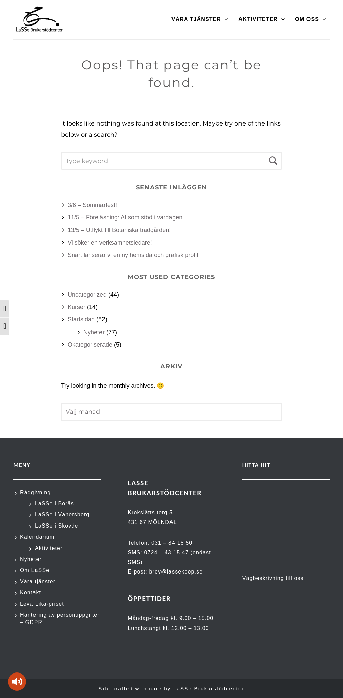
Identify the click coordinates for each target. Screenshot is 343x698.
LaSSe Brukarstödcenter (209, 688)
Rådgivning (35, 492)
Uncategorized (87, 294)
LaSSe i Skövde (56, 526)
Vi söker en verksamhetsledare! (110, 242)
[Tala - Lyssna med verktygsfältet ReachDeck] (17, 681)
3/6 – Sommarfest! (92, 205)
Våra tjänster (196, 19)
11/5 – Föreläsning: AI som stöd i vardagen (125, 217)
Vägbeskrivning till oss (273, 578)
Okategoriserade (90, 344)
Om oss (307, 19)
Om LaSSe (34, 570)
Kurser (76, 307)
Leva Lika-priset (42, 604)
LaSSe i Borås (54, 503)
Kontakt (30, 592)
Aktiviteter (258, 19)
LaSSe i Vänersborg (62, 514)
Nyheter (94, 332)
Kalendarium (37, 537)
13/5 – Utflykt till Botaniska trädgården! (119, 230)
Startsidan (81, 319)
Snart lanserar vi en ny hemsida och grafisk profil (133, 255)
